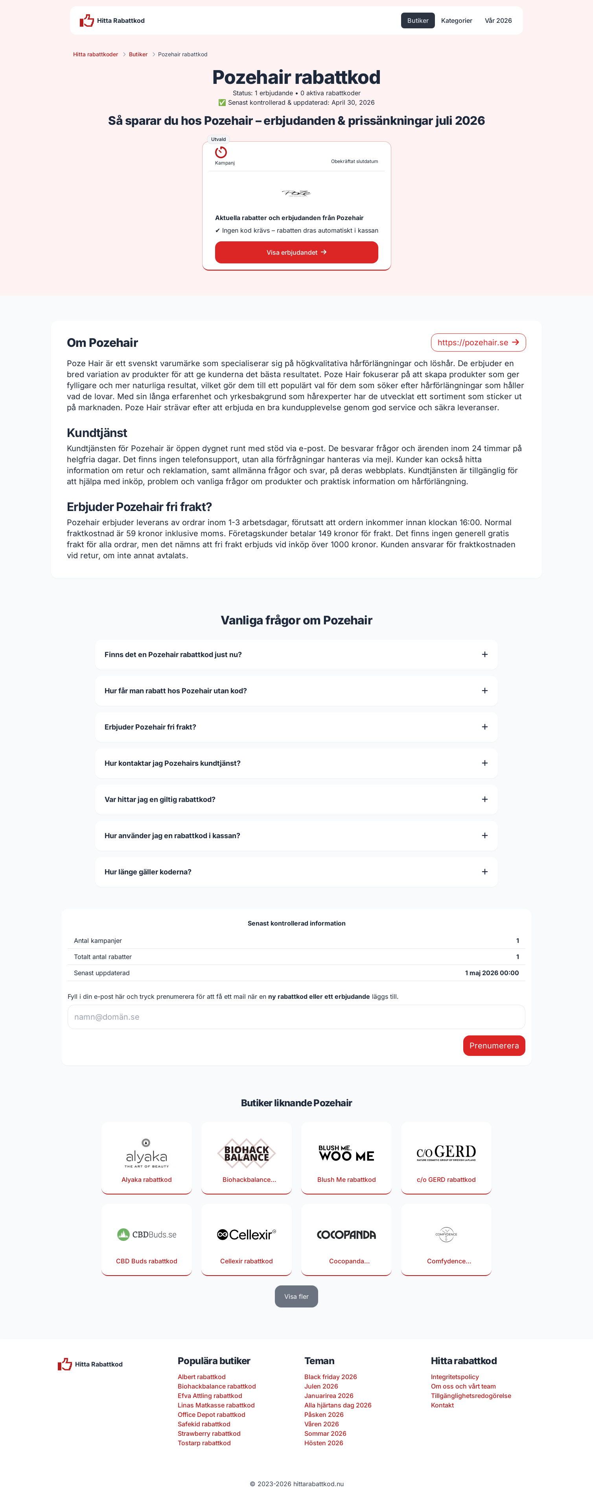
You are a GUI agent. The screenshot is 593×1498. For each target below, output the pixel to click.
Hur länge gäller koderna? (296, 872)
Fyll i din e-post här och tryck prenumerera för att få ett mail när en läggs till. (233, 996)
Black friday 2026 (330, 1377)
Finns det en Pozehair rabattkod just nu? (296, 654)
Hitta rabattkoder (95, 54)
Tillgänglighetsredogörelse (471, 1396)
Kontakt (442, 1405)
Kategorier (456, 20)
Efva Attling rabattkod (210, 1396)
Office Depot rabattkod (211, 1414)
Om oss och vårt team (463, 1386)
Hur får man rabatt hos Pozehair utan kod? (296, 691)
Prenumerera (494, 1045)
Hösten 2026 (323, 1443)
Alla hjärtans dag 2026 (338, 1405)
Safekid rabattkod (204, 1424)
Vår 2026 (498, 20)
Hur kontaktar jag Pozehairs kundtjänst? (296, 763)
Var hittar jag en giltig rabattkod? (296, 799)
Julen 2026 (321, 1386)
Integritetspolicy (455, 1377)
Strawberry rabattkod (209, 1433)
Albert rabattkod (202, 1377)
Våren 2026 (321, 1424)
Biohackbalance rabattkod (217, 1386)
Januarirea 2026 (329, 1396)
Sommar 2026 (325, 1433)
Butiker (418, 20)
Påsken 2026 (324, 1414)
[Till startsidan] (112, 20)
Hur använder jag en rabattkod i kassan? (296, 835)
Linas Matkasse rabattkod (216, 1405)
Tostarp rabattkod (204, 1443)
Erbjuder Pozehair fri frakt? (296, 727)
